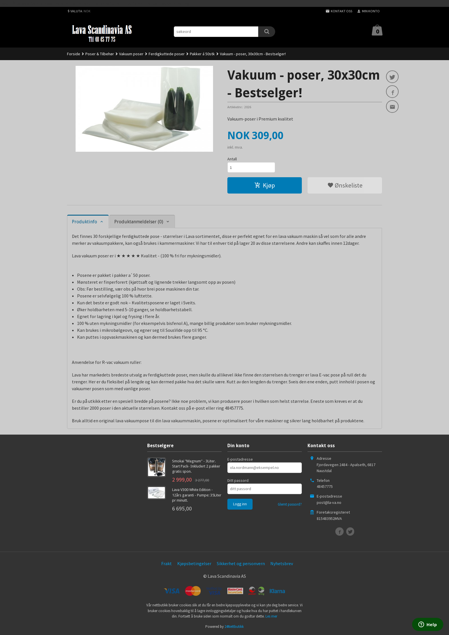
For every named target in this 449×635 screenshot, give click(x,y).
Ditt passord (238, 480)
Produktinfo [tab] (84, 221)
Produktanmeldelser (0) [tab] (138, 221)
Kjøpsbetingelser (194, 563)
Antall (232, 158)
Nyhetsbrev (281, 563)
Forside (73, 53)
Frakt (166, 563)
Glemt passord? (290, 504)
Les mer (271, 616)
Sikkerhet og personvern (241, 563)
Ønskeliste (345, 185)
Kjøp (264, 185)
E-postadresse (240, 459)
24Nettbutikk (234, 626)
